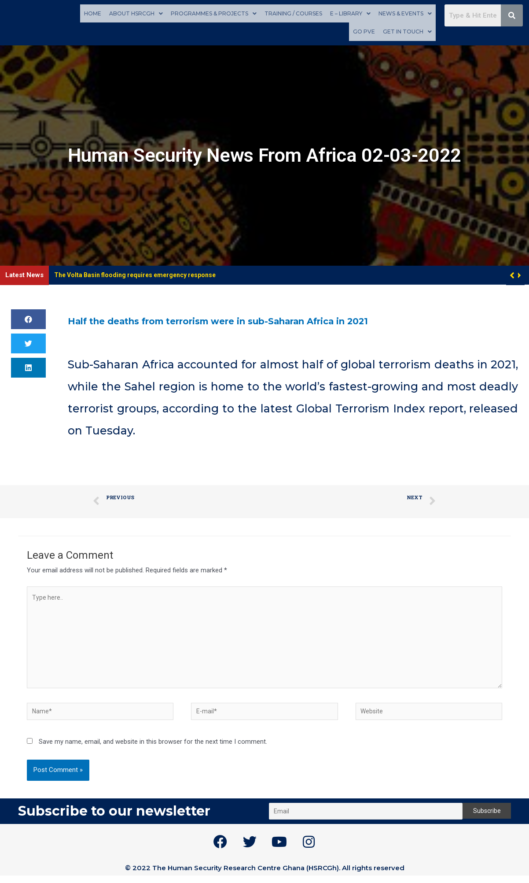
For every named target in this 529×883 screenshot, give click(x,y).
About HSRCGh (136, 13)
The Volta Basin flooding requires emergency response (140, 274)
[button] (519, 274)
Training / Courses (293, 13)
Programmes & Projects (214, 13)
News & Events (405, 13)
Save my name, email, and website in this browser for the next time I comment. (153, 749)
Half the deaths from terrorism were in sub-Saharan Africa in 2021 (260, 319)
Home (92, 13)
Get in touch (407, 30)
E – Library (350, 13)
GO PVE (364, 30)
